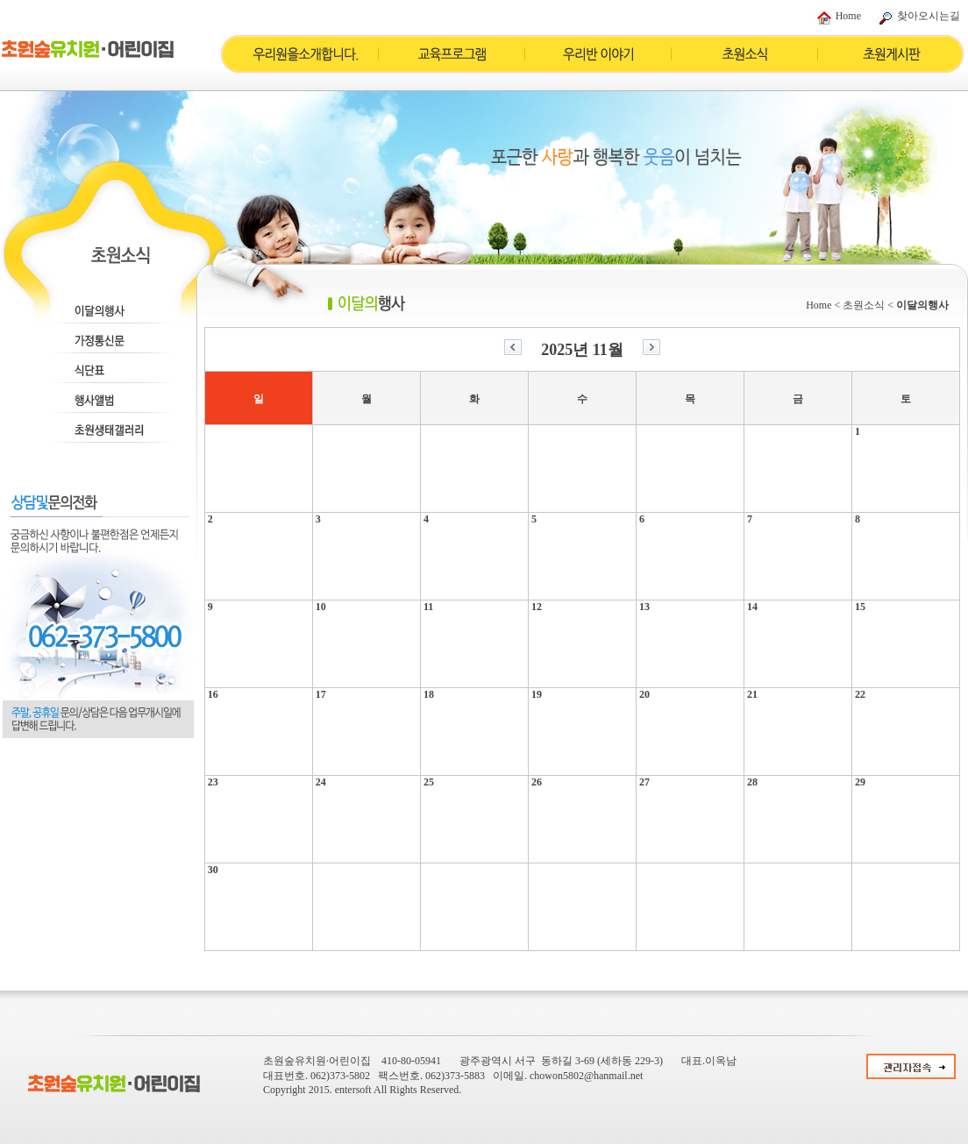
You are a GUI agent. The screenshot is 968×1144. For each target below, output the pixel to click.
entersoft (353, 1090)
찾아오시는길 (928, 16)
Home (848, 16)
